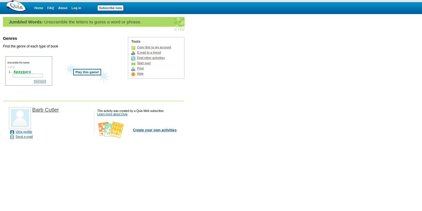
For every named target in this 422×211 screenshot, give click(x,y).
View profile (24, 131)
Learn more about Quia (112, 114)
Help (140, 73)
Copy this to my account (154, 47)
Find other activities (151, 57)
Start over (144, 63)
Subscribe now (110, 8)
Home (38, 8)
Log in (76, 8)
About (62, 8)
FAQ (50, 8)
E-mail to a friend (149, 52)
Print (140, 68)
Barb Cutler (45, 110)
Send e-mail (24, 136)
